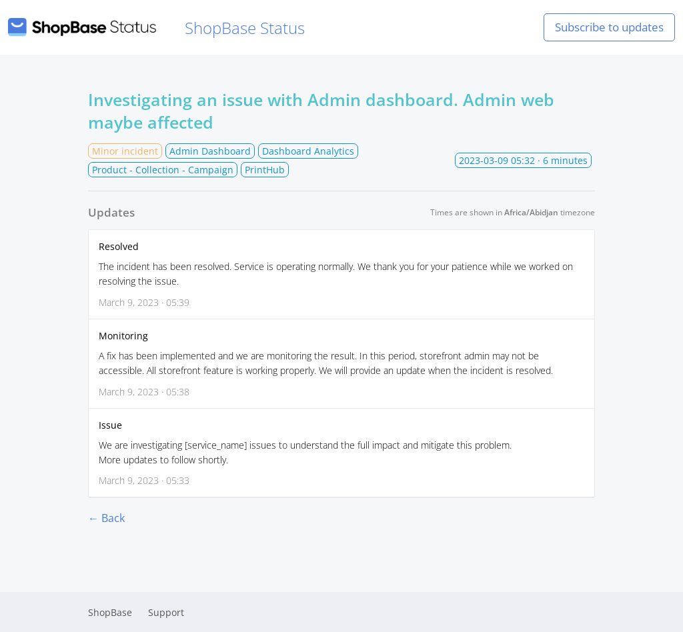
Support (166, 612)
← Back (106, 518)
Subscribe (609, 27)
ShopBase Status (156, 28)
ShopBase (110, 612)
